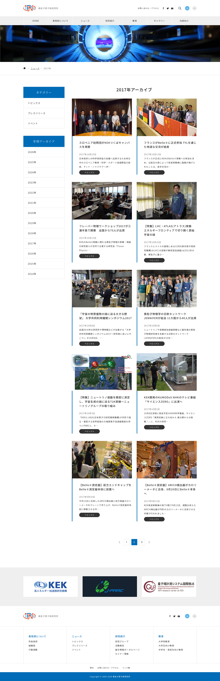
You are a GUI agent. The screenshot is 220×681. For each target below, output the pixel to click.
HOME (35, 20)
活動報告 (119, 645)
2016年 (32, 253)
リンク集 (126, 667)
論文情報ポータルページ (127, 649)
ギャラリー (159, 20)
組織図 (32, 645)
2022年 (32, 192)
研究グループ (121, 641)
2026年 (32, 152)
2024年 (32, 172)
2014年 (32, 274)
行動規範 (33, 649)
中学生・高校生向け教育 (171, 649)
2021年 (32, 202)
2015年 (32, 263)
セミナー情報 (122, 653)
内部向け (184, 20)
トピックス (77, 641)
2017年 (32, 243)
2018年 (32, 233)
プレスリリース (80, 645)
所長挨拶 (33, 641)
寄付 (92, 667)
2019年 (32, 223)
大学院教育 (164, 641)
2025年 (32, 162)
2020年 (32, 213)
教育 (135, 20)
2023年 (32, 182)
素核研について (60, 20)
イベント (76, 649)
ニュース (85, 20)
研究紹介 (110, 20)
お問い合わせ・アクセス (148, 8)
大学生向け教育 (166, 645)
